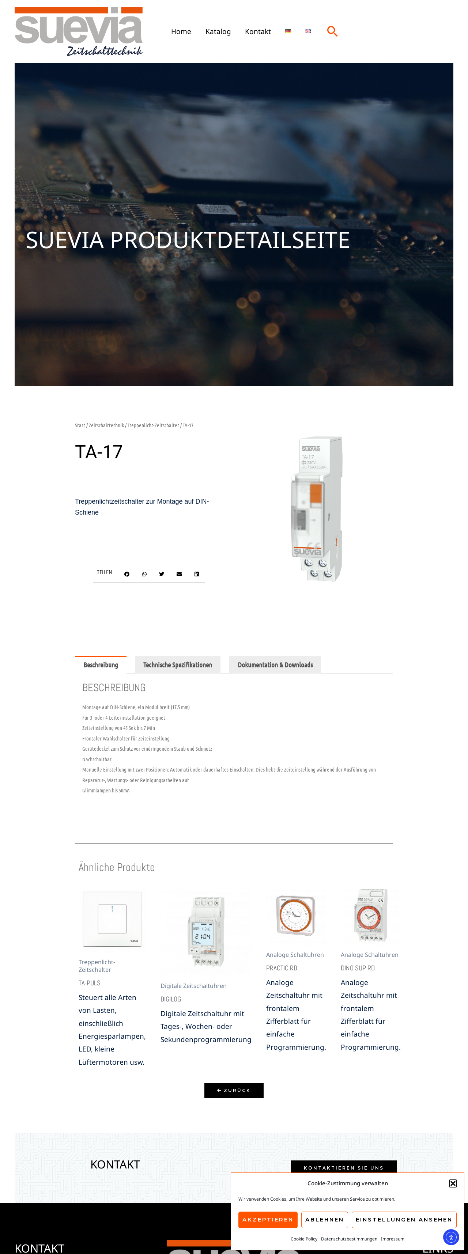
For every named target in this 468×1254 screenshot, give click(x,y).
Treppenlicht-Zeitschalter (153, 425)
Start (80, 425)
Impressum (392, 1239)
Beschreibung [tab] (100, 664)
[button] (453, 1183)
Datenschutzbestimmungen (349, 1239)
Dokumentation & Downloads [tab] (275, 664)
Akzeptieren (268, 1219)
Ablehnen (324, 1219)
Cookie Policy (304, 1239)
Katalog (218, 31)
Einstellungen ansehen (404, 1219)
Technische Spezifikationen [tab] (177, 664)
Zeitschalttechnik (106, 425)
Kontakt (258, 31)
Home (181, 31)
